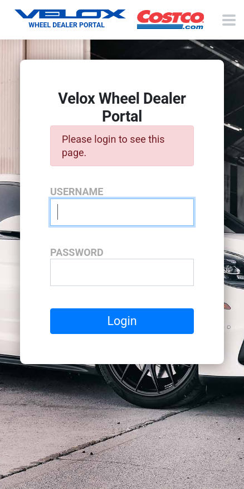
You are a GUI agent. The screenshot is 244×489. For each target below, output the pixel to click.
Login (121, 321)
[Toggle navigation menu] (229, 19)
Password (77, 252)
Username (76, 191)
